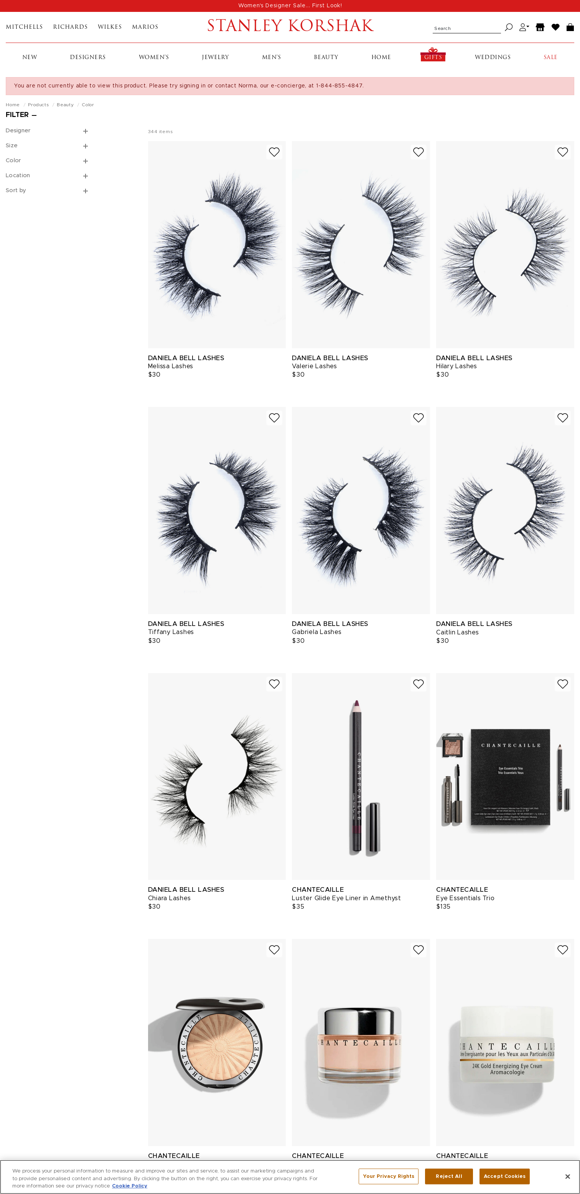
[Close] (567, 1180)
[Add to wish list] (274, 152)
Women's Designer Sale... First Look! (290, 5)
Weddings (493, 58)
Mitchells (24, 27)
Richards (70, 27)
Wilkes (110, 27)
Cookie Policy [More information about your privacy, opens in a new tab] (129, 1190)
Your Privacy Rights (388, 1180)
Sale (551, 58)
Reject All (449, 1180)
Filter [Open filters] (17, 115)
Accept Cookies (505, 1180)
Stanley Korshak (289, 27)
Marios (145, 27)
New (29, 58)
